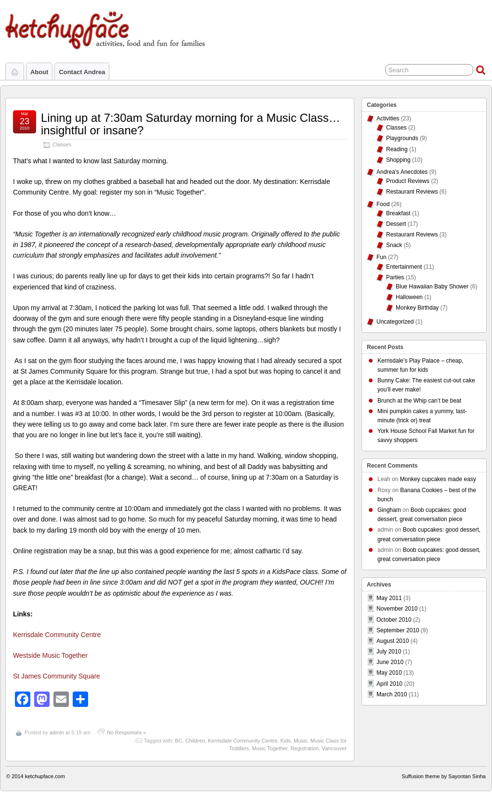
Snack (394, 245)
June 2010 (389, 662)
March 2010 (391, 694)
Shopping (398, 160)
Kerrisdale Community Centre (57, 635)
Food (382, 204)
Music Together (269, 748)
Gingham (389, 510)
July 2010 (388, 651)
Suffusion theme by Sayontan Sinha (443, 776)
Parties (395, 277)
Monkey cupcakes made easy (438, 479)
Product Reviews (407, 181)
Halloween (409, 297)
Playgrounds (402, 138)
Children (195, 741)
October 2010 (394, 619)
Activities (387, 118)
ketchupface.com (45, 776)
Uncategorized (395, 321)
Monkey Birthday (417, 307)
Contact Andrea (82, 72)
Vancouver (334, 748)
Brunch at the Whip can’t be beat (419, 400)
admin (57, 732)
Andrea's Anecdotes (401, 172)
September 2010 (397, 630)
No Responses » (126, 732)
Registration (304, 748)
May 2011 (389, 598)
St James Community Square (56, 676)
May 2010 (389, 672)
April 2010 (389, 683)
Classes (61, 144)
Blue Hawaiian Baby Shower (432, 286)
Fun (381, 257)
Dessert (396, 224)
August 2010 (392, 641)
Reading (397, 149)
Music (301, 741)
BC (178, 741)
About (39, 72)
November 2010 (396, 608)
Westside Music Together (50, 655)
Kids (285, 741)
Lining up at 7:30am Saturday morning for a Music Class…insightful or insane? (190, 124)
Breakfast (398, 213)
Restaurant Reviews (412, 191)
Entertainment (404, 266)
